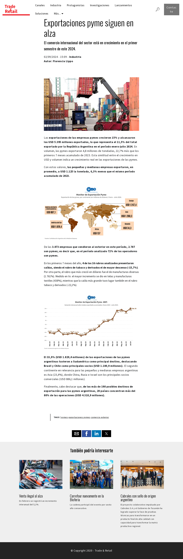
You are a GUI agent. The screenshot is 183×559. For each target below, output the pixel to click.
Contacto (172, 9)
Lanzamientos (123, 5)
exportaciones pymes (79, 417)
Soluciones (41, 13)
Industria (55, 5)
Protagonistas (75, 5)
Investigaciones (99, 5)
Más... (57, 13)
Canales (40, 5)
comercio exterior (100, 417)
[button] (76, 433)
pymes (64, 417)
